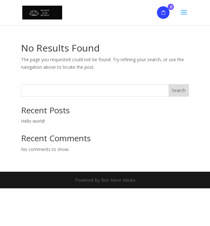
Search (179, 90)
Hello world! (33, 121)
